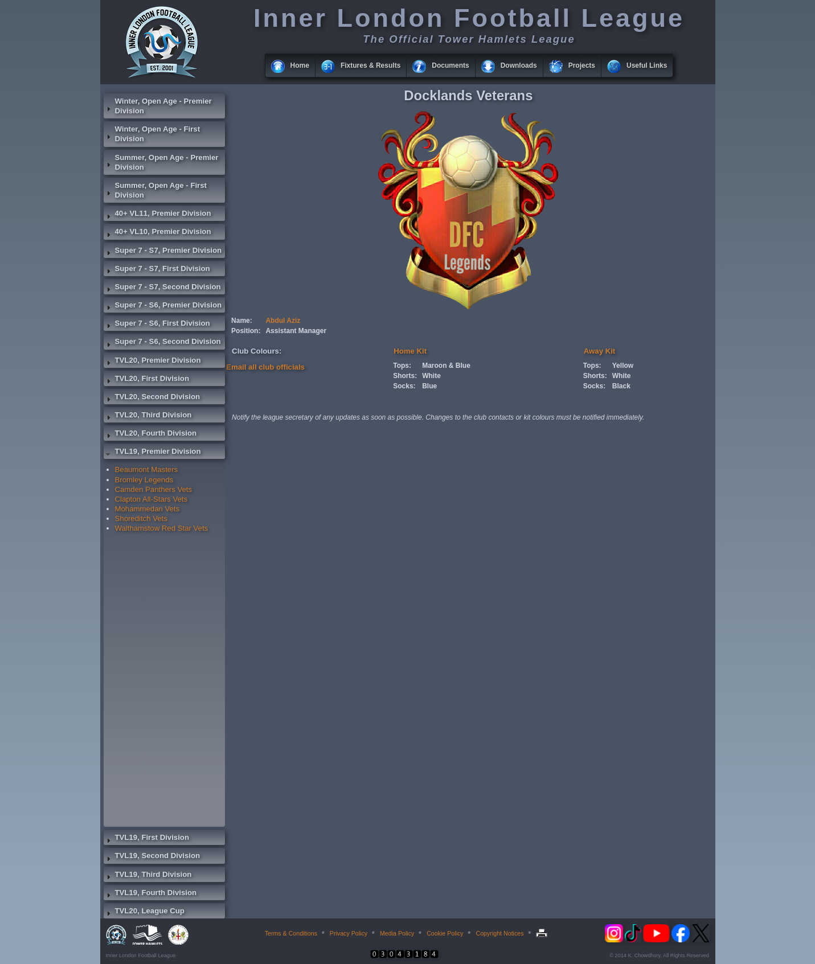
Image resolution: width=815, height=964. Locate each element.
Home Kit (410, 351)
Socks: (404, 386)
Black (621, 386)
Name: (241, 321)
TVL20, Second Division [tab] (152, 398)
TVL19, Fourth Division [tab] (150, 894)
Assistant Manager (295, 331)
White (431, 376)
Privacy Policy (348, 933)
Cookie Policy (445, 933)
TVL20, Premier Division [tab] (152, 361)
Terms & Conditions (291, 933)
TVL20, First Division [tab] (146, 379)
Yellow (622, 366)
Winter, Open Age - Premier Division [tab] (158, 106)
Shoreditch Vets (141, 518)
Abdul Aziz (282, 321)
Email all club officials (265, 367)
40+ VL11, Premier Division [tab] (157, 214)
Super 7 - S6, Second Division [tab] (162, 342)
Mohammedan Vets (147, 508)
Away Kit (599, 351)
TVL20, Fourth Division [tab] (150, 434)
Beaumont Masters (146, 469)
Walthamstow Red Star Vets (161, 528)
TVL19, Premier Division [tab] (152, 452)
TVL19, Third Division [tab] (148, 875)
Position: (245, 331)
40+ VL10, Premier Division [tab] (157, 233)
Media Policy (397, 933)
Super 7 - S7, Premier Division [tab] (163, 251)
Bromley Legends (144, 479)
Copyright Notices (499, 933)
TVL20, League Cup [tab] (144, 912)
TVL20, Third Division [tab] (148, 416)
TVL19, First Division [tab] (146, 838)
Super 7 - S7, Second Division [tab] (162, 288)
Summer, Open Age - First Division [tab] (155, 190)
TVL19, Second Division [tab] (152, 857)
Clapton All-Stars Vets (151, 499)
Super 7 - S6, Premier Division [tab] (163, 306)
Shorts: (405, 376)
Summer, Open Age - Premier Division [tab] (161, 162)
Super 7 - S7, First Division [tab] (157, 270)
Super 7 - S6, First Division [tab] (157, 324)
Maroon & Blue (446, 366)
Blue (429, 386)
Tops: (402, 366)
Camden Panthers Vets (154, 489)
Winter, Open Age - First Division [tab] (152, 134)
